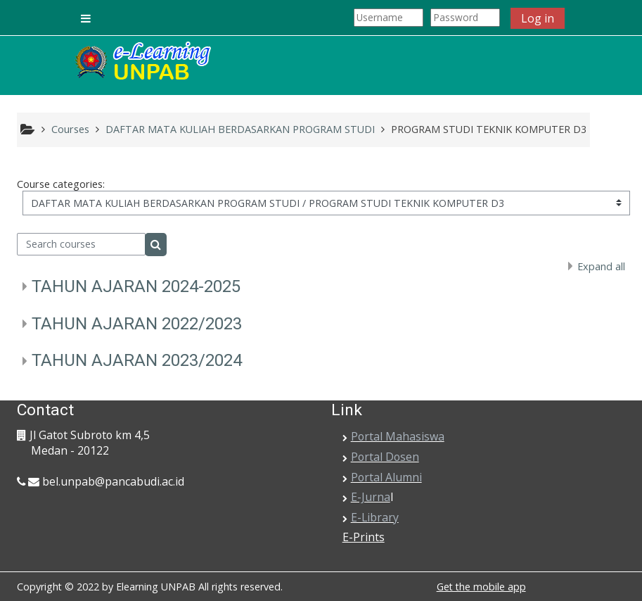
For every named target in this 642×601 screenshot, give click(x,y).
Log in (537, 18)
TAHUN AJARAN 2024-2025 (136, 286)
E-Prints (363, 537)
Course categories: (61, 184)
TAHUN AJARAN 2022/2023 (137, 324)
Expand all (601, 266)
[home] (142, 62)
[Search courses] (81, 244)
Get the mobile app (481, 586)
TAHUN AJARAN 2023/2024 (137, 360)
